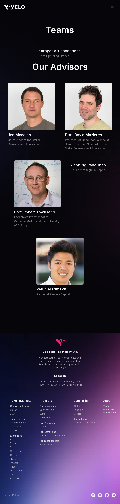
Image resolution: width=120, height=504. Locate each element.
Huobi (13, 459)
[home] (14, 7)
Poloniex (14, 478)
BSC (12, 413)
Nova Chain (46, 444)
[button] (112, 7)
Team (106, 406)
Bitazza (14, 439)
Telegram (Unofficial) (84, 422)
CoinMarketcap (18, 422)
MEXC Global (17, 470)
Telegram (78, 410)
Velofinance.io (47, 410)
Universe (44, 426)
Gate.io (14, 455)
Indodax (14, 462)
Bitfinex (14, 443)
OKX (12, 474)
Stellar (13, 410)
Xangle (13, 430)
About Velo (109, 409)
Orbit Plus (45, 417)
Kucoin (13, 466)
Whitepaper (109, 412)
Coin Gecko (16, 426)
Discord (77, 413)
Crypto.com (16, 451)
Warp (42, 413)
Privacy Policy (11, 495)
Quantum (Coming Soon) (52, 435)
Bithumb (14, 447)
